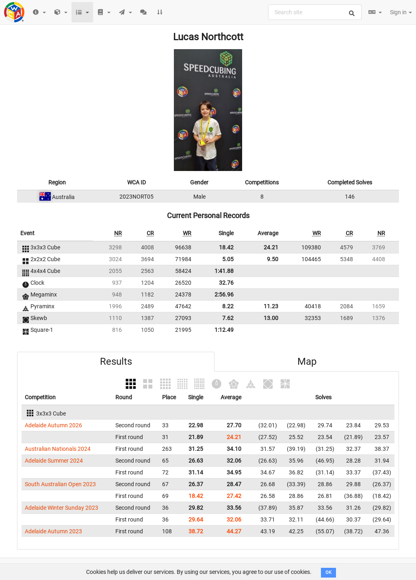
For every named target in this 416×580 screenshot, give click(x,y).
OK (328, 572)
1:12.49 (224, 330)
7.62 (228, 318)
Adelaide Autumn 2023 (53, 531)
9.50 (272, 259)
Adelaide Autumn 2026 (53, 425)
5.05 (228, 259)
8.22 (228, 306)
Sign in (401, 12)
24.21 (271, 247)
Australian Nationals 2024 (58, 449)
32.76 (226, 282)
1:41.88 (224, 271)
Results (116, 361)
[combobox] (315, 12)
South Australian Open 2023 (60, 484)
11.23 (271, 306)
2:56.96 (224, 294)
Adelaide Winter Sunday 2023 (61, 507)
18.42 (226, 247)
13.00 (271, 318)
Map (306, 361)
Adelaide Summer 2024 (54, 460)
